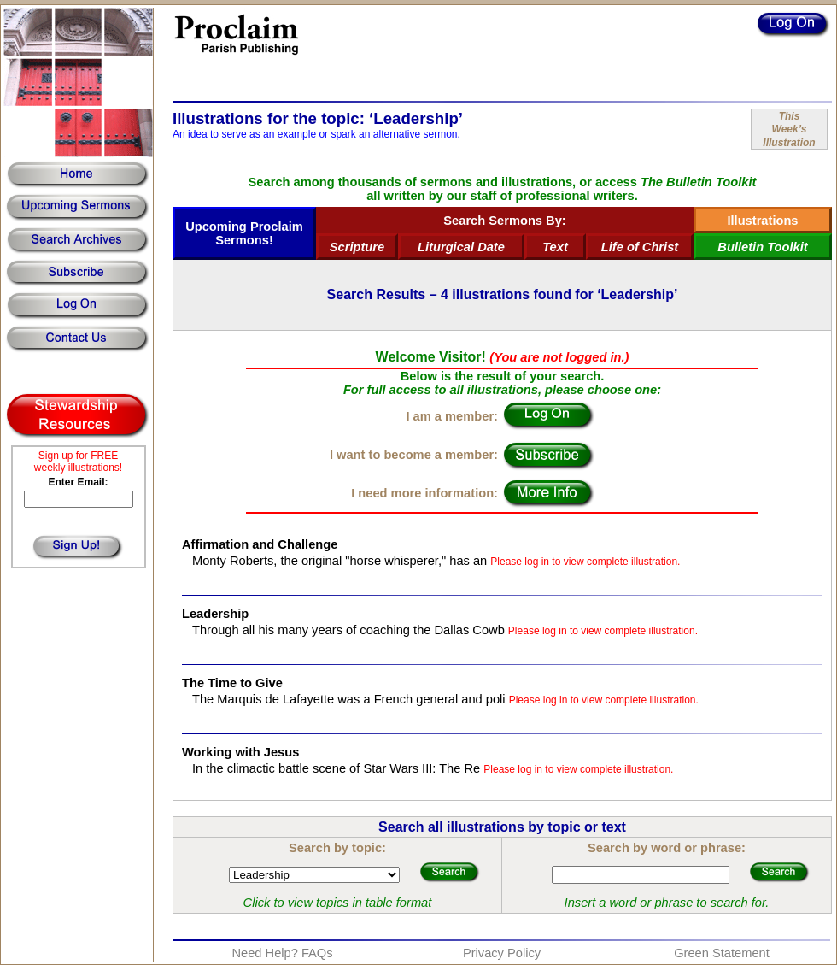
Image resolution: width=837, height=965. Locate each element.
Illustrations (762, 220)
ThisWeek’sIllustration (789, 129)
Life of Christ (639, 247)
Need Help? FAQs (281, 953)
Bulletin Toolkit (762, 247)
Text (555, 247)
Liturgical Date (461, 247)
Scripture (357, 247)
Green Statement (722, 953)
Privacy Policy (502, 953)
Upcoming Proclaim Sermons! (244, 233)
